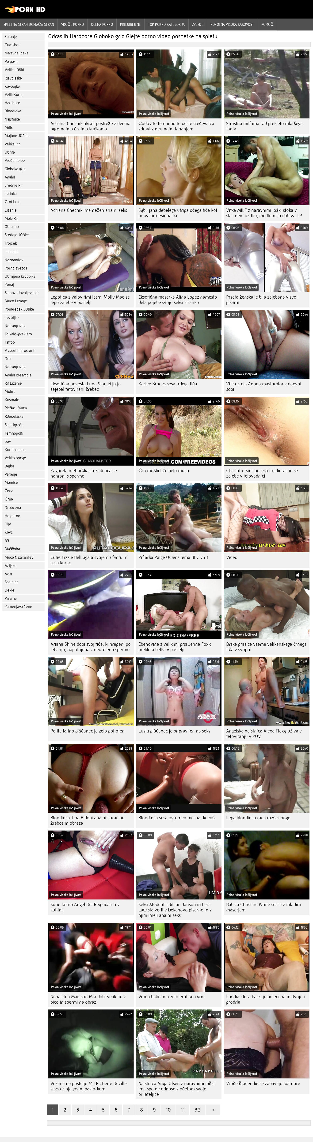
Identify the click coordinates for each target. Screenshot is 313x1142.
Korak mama (15, 450)
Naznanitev (14, 260)
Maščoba (12, 549)
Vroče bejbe (15, 160)
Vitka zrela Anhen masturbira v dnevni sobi (263, 386)
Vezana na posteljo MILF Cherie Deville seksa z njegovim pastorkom (88, 1086)
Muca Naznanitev (19, 557)
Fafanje (11, 36)
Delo (8, 359)
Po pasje (12, 61)
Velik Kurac (14, 94)
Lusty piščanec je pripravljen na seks (174, 731)
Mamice (11, 482)
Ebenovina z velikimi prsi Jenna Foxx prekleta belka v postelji (174, 646)
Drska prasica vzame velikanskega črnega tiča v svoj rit (266, 646)
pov (8, 441)
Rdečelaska (14, 416)
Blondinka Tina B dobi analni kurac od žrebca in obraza (87, 820)
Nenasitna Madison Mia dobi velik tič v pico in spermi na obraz (88, 999)
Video (231, 557)
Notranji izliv (15, 326)
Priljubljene (130, 24)
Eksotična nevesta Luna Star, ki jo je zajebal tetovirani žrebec (85, 386)
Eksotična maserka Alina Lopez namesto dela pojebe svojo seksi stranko (177, 299)
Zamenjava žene (18, 606)
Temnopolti (14, 433)
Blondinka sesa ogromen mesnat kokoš (176, 817)
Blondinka (13, 111)
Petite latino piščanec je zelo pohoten (87, 731)
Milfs (9, 127)
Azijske (10, 565)
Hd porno (12, 516)
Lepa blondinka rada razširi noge (258, 817)
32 (197, 1110)
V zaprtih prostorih (20, 350)
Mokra (10, 391)
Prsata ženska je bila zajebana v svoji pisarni (262, 299)
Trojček (11, 243)
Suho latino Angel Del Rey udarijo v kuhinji (85, 907)
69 (7, 541)
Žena (9, 491)
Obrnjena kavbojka (20, 276)
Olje (8, 524)
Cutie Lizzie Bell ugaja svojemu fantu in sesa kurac (88, 560)
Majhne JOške (17, 135)
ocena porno (102, 24)
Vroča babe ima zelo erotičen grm (171, 996)
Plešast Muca (16, 408)
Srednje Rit (14, 185)
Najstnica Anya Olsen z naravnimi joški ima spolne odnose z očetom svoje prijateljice (176, 1089)
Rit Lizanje (13, 383)
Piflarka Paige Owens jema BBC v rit (173, 557)
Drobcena (13, 507)
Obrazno (12, 226)
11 (183, 1110)
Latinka (11, 193)
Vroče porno (72, 24)
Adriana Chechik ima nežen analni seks (88, 210)
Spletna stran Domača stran (29, 24)
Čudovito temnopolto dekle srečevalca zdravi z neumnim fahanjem (176, 126)
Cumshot (12, 45)
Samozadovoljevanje (22, 293)
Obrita (10, 152)
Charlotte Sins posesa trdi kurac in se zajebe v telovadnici (262, 473)
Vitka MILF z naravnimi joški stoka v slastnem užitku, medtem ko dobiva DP (264, 213)
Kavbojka (12, 86)
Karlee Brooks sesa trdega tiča (167, 384)
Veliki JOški (14, 70)
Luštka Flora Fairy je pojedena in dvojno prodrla (265, 999)
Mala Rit (11, 218)
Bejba (9, 466)
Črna (9, 499)
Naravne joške (17, 53)
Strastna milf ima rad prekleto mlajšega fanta (264, 126)
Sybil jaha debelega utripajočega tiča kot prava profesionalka (177, 213)
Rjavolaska (13, 78)
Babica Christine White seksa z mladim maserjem (263, 907)
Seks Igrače (14, 425)
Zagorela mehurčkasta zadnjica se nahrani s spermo (83, 473)
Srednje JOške (17, 235)
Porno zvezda (16, 268)
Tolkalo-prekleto (18, 334)
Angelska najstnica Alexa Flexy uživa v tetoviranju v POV (264, 733)
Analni (10, 177)
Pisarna (11, 598)
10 (168, 1110)
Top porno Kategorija (166, 24)
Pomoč (267, 24)
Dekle (9, 590)
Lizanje (11, 210)
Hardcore (12, 103)
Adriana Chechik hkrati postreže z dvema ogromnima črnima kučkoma (90, 126)
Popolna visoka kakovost (232, 24)
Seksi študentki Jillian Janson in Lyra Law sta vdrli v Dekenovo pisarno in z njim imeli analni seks (175, 910)
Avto (8, 574)
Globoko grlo (15, 169)
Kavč (9, 532)
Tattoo (10, 342)
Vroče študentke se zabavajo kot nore (263, 1083)
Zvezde (197, 24)
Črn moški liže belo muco (163, 470)
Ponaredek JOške (19, 309)
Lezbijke (12, 317)
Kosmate (12, 400)
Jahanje (11, 252)
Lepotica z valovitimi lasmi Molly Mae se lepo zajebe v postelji (90, 299)
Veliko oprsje (15, 458)
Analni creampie (18, 375)
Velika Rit (12, 144)
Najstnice (12, 119)
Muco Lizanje (16, 301)
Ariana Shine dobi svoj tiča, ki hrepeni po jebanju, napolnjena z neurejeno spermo (90, 646)
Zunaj (9, 284)
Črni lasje (12, 202)
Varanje (11, 474)
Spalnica (11, 582)
